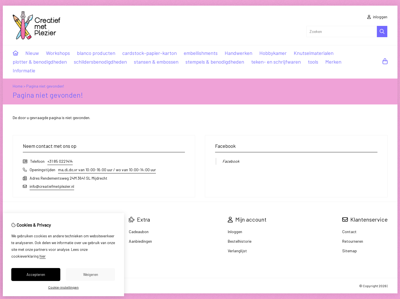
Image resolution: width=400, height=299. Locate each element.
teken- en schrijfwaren (276, 62)
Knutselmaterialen (313, 53)
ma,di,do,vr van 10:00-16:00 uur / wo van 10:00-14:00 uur (107, 169)
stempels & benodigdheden (214, 62)
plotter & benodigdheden (40, 62)
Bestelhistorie (239, 241)
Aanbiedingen (140, 241)
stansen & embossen (156, 62)
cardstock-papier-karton (149, 53)
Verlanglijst (237, 250)
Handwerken (238, 53)
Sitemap (349, 250)
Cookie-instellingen (63, 287)
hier (42, 256)
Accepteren (35, 274)
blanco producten (96, 53)
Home (18, 86)
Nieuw (32, 53)
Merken (333, 62)
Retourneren (352, 241)
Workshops (58, 53)
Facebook (230, 161)
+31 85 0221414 (60, 161)
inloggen (377, 16)
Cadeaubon (139, 231)
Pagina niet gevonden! (45, 86)
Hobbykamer (273, 53)
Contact (349, 231)
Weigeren (90, 274)
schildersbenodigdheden (100, 62)
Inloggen (235, 231)
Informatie (24, 70)
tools (313, 62)
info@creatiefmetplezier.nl (52, 186)
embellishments (201, 53)
